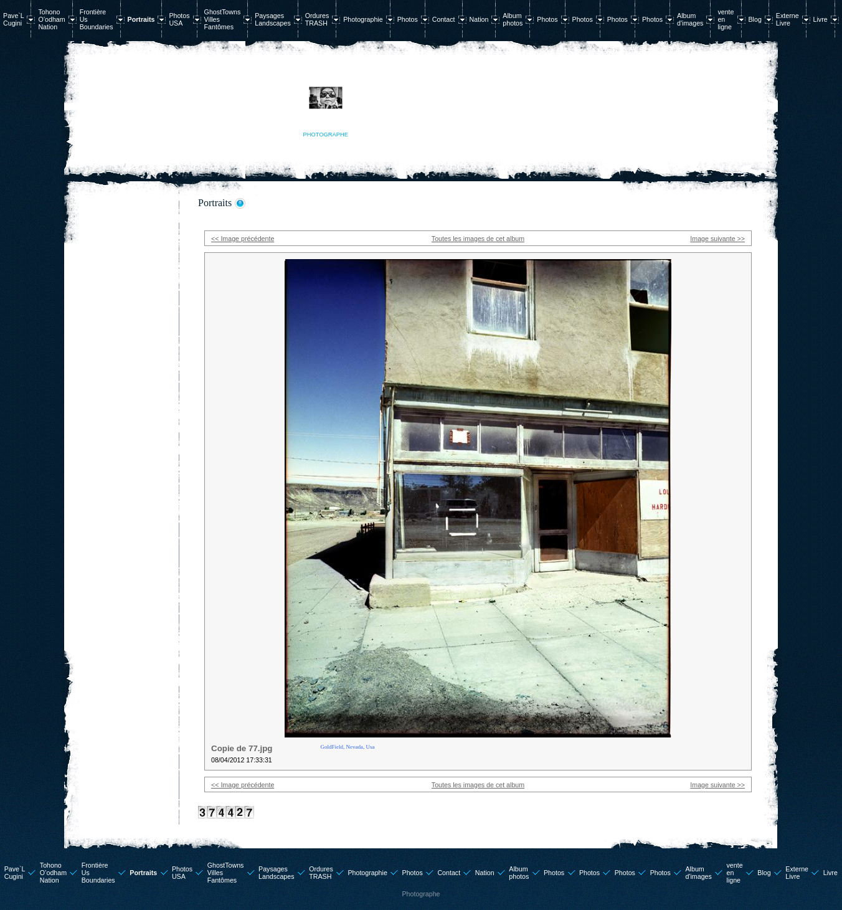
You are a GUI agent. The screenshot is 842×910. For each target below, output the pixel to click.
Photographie (362, 19)
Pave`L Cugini (13, 19)
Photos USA (179, 19)
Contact (443, 19)
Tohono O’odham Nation (51, 19)
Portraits (141, 19)
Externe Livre (787, 19)
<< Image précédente (242, 238)
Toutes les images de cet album (478, 238)
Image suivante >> (717, 238)
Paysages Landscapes (272, 19)
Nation (479, 19)
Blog (755, 19)
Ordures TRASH (317, 19)
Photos (407, 19)
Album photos (513, 19)
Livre (820, 19)
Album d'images (690, 19)
